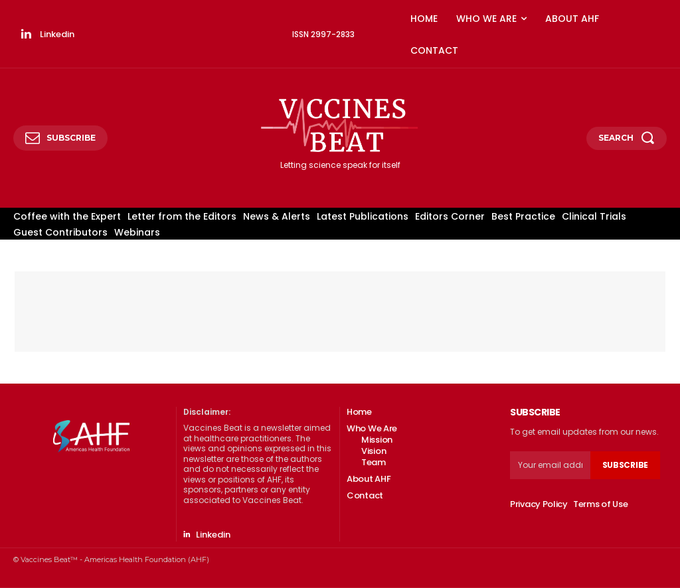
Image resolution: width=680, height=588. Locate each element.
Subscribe (625, 465)
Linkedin (57, 34)
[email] (550, 465)
